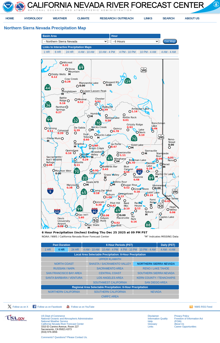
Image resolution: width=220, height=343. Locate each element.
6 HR (58, 52)
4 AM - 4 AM (168, 52)
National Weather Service (54, 321)
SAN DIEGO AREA (156, 282)
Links (150, 326)
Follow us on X (18, 306)
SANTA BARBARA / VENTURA (64, 277)
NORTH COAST (64, 263)
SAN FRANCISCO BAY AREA (64, 273)
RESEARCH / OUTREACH (116, 18)
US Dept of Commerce (53, 316)
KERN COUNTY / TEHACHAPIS (156, 277)
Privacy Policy (181, 316)
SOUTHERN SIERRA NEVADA (156, 273)
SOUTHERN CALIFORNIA (110, 291)
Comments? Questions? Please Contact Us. (64, 337)
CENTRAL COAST (110, 273)
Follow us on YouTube (80, 306)
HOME (10, 18)
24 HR (70, 52)
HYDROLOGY (33, 18)
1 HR (47, 52)
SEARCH (168, 18)
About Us (179, 324)
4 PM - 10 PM (127, 52)
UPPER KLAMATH (110, 259)
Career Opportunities (185, 326)
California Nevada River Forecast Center (62, 324)
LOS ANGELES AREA (110, 277)
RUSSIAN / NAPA (63, 268)
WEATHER (60, 18)
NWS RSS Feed (201, 306)
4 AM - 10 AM (86, 52)
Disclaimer (153, 316)
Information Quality (158, 318)
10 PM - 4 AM (148, 52)
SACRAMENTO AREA (110, 268)
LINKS (148, 18)
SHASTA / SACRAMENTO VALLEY (110, 263)
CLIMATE (83, 18)
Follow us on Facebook (47, 306)
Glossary (152, 324)
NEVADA (156, 291)
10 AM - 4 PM (107, 52)
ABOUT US (192, 18)
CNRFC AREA (109, 296)
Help (150, 321)
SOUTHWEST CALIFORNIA (110, 282)
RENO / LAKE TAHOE (156, 268)
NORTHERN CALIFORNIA (64, 291)
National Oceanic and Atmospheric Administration (67, 318)
